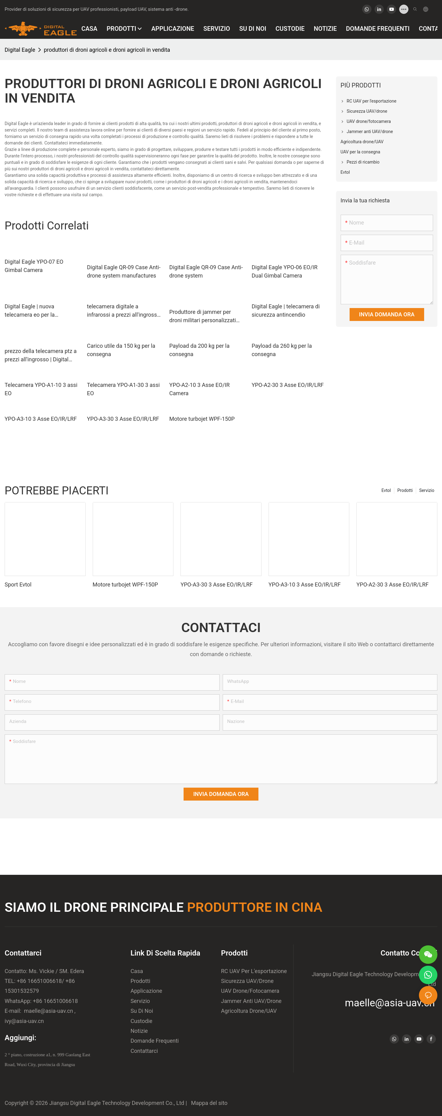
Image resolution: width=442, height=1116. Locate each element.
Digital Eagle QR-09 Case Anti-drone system (206, 271)
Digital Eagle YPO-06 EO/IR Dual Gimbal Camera (285, 271)
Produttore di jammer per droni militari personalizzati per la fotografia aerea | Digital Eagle (206, 316)
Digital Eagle (20, 50)
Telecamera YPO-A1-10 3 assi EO (41, 389)
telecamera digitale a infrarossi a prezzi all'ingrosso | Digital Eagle (123, 311)
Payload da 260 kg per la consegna (282, 350)
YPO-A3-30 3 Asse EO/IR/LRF (123, 419)
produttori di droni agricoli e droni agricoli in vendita (107, 50)
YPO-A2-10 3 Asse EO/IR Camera (199, 389)
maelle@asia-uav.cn (47, 1011)
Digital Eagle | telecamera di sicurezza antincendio (286, 310)
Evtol (386, 490)
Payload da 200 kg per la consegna (199, 350)
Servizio (426, 490)
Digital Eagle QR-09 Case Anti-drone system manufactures (123, 271)
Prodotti (405, 490)
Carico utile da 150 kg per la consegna (121, 350)
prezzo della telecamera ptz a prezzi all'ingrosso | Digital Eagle (41, 355)
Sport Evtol (18, 584)
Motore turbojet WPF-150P (202, 419)
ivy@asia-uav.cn (24, 1021)
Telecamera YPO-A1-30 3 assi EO (123, 389)
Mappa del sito (207, 1103)
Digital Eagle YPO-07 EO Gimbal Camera (34, 265)
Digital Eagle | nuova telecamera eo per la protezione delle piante (32, 311)
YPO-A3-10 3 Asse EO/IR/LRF (41, 419)
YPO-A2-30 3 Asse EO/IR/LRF (288, 385)
